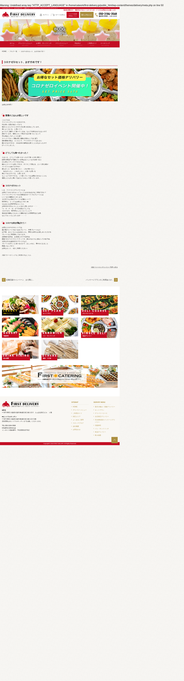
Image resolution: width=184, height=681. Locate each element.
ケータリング (105, 44)
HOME (4, 51)
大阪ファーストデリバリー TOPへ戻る (104, 267)
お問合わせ (88, 15)
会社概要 (76, 426)
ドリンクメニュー (61, 44)
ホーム (12, 44)
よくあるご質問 (78, 420)
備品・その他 (47, 358)
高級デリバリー (8, 313)
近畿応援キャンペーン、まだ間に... (20, 280)
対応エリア (77, 416)
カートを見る (60, 15)
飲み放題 (6, 358)
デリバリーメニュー (25, 44)
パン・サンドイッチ (49, 335)
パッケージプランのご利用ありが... (99, 280)
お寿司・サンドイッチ (43, 44)
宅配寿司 (6, 335)
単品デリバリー (87, 335)
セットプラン (47, 313)
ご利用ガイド (92, 44)
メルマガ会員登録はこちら (73, 15)
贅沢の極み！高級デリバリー (105, 407)
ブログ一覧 (13, 51)
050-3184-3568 (106, 15)
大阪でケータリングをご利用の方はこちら (16, 255)
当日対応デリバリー (102, 416)
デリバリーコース (88, 313)
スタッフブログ (78, 423)
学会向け (77, 44)
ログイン (46, 15)
